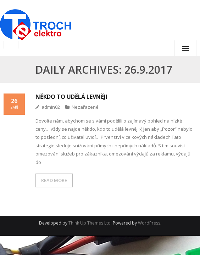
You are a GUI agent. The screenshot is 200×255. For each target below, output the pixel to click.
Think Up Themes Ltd (89, 223)
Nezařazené (85, 107)
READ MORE (54, 180)
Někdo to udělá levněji (71, 97)
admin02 (50, 107)
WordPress (149, 223)
